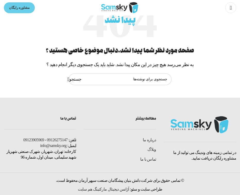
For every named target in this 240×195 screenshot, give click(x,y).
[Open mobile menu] (231, 8)
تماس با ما (148, 159)
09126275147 (57, 140)
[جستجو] (120, 79)
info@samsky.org (53, 145)
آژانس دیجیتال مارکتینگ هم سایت (103, 189)
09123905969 (33, 140)
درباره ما (149, 140)
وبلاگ (151, 149)
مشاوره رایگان (19, 8)
